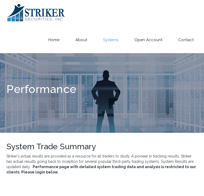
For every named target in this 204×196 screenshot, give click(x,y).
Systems (110, 39)
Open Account (148, 39)
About (81, 39)
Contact (186, 39)
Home (54, 39)
